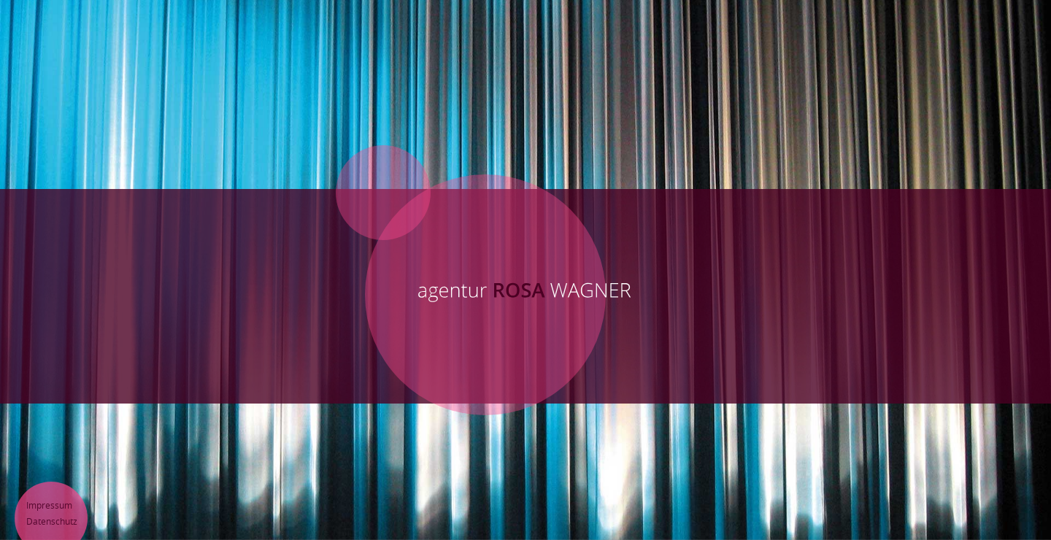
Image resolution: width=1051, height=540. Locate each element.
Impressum (49, 505)
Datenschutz (51, 521)
